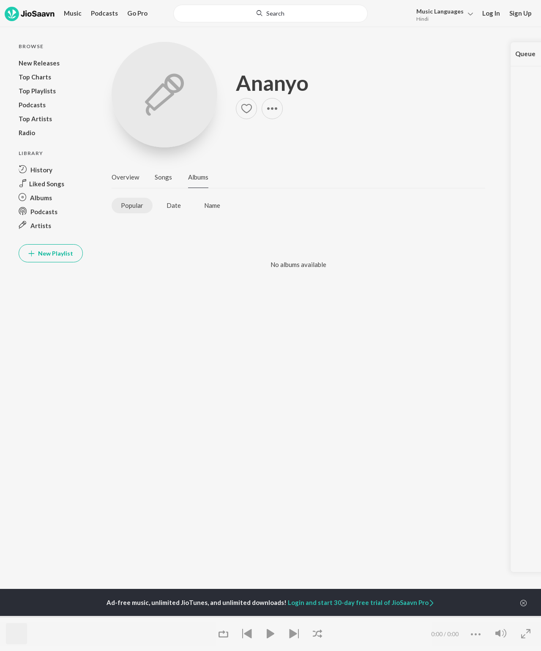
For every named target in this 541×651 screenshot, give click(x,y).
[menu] (442, 14)
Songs (163, 177)
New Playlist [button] (50, 253)
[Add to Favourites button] (246, 108)
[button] (272, 108)
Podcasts (104, 13)
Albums (198, 177)
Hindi (422, 19)
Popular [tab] (132, 205)
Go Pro (137, 13)
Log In (491, 13)
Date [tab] (174, 205)
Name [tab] (212, 205)
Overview (125, 177)
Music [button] (73, 13)
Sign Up (520, 13)
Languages (440, 11)
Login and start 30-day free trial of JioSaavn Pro (361, 602)
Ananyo (272, 82)
